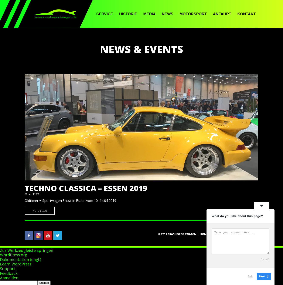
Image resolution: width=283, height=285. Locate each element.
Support (7, 268)
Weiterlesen (40, 210)
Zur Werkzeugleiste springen (26, 250)
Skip (250, 276)
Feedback (8, 273)
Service (104, 14)
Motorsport (193, 14)
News (167, 14)
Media (149, 14)
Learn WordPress (15, 264)
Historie (128, 14)
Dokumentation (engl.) (20, 259)
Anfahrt (222, 14)
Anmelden (9, 277)
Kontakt (246, 14)
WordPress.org (13, 254)
